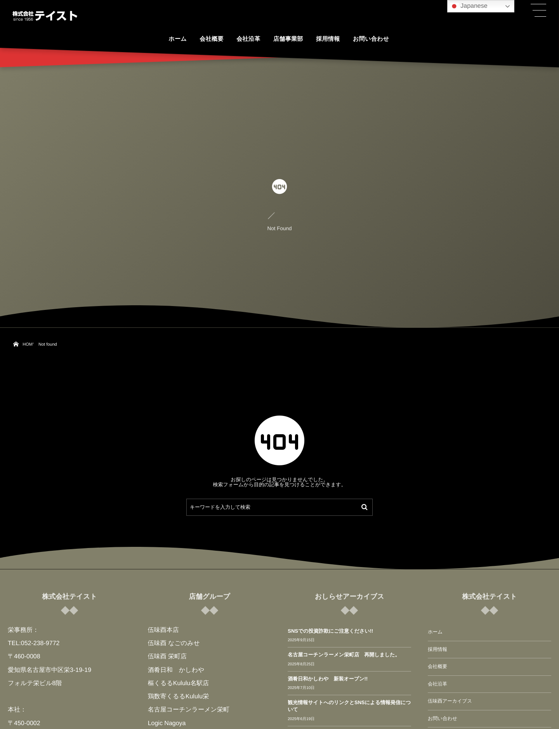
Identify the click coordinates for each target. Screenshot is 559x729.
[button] (538, 10)
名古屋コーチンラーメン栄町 (188, 709)
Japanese (469, 6)
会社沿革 (437, 684)
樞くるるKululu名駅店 (178, 683)
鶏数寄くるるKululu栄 (178, 696)
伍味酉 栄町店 (167, 656)
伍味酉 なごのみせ (174, 643)
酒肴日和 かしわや (176, 670)
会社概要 (437, 666)
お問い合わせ (442, 718)
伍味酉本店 (163, 630)
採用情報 (437, 649)
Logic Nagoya (167, 723)
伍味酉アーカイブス (450, 701)
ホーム (435, 632)
